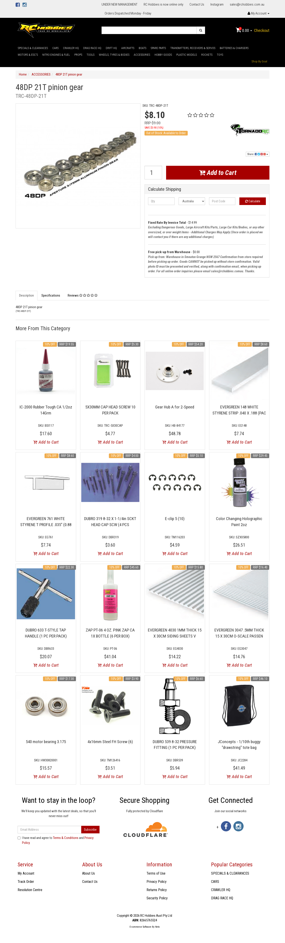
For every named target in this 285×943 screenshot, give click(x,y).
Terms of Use (156, 873)
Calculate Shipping (164, 189)
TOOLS (90, 54)
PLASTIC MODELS (186, 54)
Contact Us (196, 4)
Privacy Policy (157, 881)
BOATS (142, 48)
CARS (55, 48)
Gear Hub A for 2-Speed (174, 407)
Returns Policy (157, 890)
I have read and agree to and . (56, 840)
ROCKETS (206, 54)
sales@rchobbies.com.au (247, 4)
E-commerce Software (140, 926)
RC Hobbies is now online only (163, 4)
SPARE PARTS (158, 48)
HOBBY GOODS (163, 54)
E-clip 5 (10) (175, 518)
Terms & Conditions (65, 838)
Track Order (26, 881)
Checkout (261, 30)
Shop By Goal (259, 61)
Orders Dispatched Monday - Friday (128, 13)
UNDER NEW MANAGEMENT (119, 4)
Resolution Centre (30, 890)
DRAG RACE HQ (92, 48)
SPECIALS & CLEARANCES (33, 48)
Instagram (217, 4)
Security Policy (157, 898)
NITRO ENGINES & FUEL (56, 54)
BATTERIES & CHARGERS (234, 48)
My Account (26, 873)
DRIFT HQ (111, 48)
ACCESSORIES (142, 54)
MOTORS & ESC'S (28, 54)
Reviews (83, 295)
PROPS (78, 54)
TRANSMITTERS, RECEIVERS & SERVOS (192, 48)
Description (26, 295)
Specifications (50, 295)
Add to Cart (217, 172)
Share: (257, 154)
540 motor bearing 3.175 (46, 741)
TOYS (220, 54)
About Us (88, 873)
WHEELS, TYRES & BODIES (114, 54)
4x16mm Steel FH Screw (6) (110, 741)
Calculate (252, 201)
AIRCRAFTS (127, 48)
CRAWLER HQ (71, 48)
